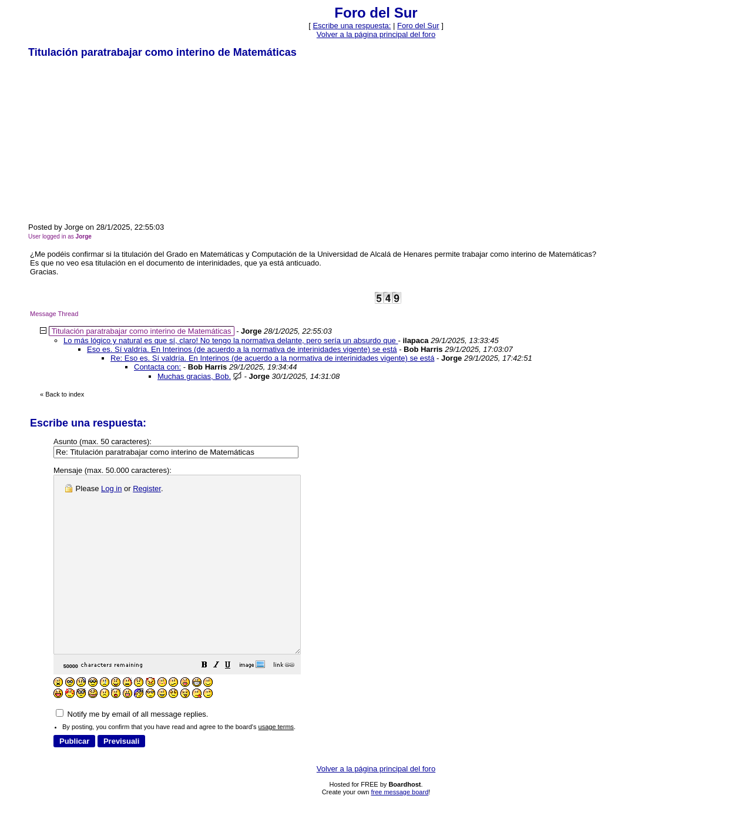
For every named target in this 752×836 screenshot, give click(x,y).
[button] (234, 701)
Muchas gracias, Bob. (194, 376)
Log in (111, 488)
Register (147, 488)
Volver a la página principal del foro (376, 34)
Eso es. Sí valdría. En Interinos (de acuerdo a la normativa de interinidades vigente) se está (242, 349)
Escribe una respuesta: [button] (352, 25)
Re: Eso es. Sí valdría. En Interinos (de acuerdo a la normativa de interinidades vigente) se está (272, 358)
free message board (399, 827)
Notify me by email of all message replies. (132, 749)
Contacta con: (157, 366)
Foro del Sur (418, 25)
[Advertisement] (116, 139)
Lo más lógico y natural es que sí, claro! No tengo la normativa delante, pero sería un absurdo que (230, 340)
